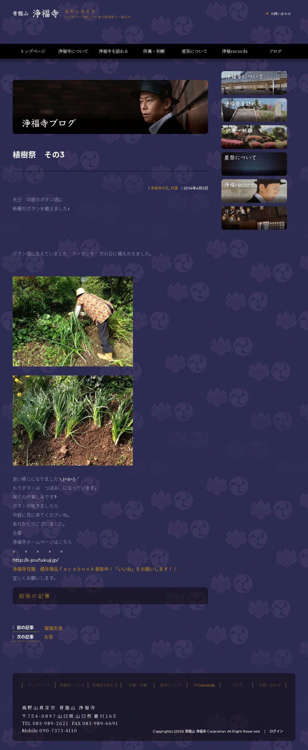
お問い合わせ (281, 13)
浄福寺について (73, 51)
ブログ (275, 51)
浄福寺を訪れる (113, 51)
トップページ (32, 51)
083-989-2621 (51, 723)
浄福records (235, 51)
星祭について (194, 51)
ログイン (276, 731)
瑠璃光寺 (53, 628)
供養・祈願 (154, 51)
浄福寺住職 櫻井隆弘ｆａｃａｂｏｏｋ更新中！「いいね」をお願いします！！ (95, 569)
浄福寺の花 (160, 188)
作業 (174, 188)
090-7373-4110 (58, 730)
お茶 (48, 637)
